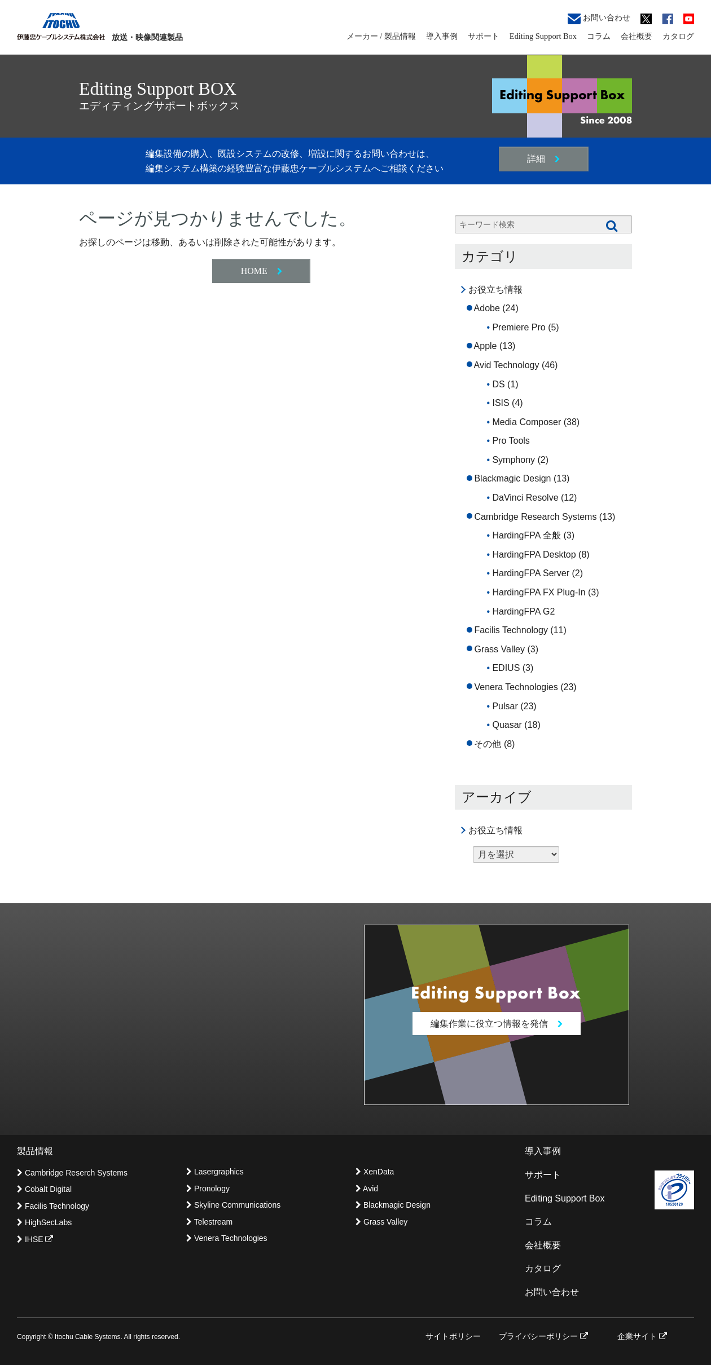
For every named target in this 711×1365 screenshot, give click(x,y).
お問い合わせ (599, 18)
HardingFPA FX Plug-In (538, 592)
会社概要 (636, 36)
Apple (485, 346)
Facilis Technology (510, 630)
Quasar (506, 725)
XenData (375, 1172)
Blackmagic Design (512, 478)
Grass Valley (499, 649)
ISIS (500, 403)
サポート (483, 36)
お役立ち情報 (495, 289)
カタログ (678, 36)
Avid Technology (506, 365)
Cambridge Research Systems (535, 517)
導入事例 (442, 36)
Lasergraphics (215, 1172)
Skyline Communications (233, 1204)
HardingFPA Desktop (534, 554)
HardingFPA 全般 (526, 535)
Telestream (209, 1221)
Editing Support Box (543, 36)
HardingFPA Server (530, 573)
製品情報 (35, 1151)
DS (498, 384)
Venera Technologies (516, 687)
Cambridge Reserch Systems (72, 1172)
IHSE (35, 1239)
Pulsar (504, 706)
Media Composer (526, 422)
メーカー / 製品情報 (381, 36)
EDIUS (506, 668)
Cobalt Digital (44, 1189)
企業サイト (642, 1336)
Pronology (208, 1188)
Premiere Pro (518, 327)
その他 (487, 744)
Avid (367, 1188)
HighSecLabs (44, 1222)
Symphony (513, 460)
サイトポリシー (453, 1336)
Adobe (487, 308)
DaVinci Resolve (525, 497)
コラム (599, 36)
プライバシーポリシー (543, 1336)
